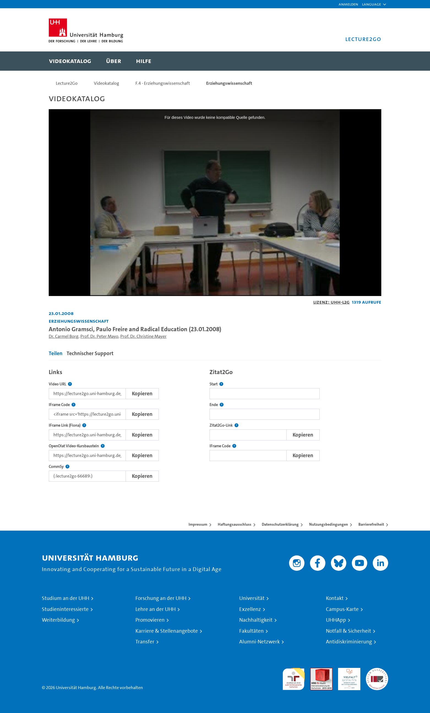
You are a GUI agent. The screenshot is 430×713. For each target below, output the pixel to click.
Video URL (60, 384)
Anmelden (348, 4)
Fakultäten (251, 631)
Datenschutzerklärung (280, 524)
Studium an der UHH (65, 598)
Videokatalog (106, 83)
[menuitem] (70, 61)
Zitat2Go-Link (223, 425)
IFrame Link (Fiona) (67, 425)
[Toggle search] (371, 61)
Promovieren (150, 620)
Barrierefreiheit (371, 524)
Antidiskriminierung (349, 641)
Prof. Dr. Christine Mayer (143, 336)
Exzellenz (250, 609)
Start (216, 384)
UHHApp (336, 620)
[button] (371, 4)
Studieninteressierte (65, 609)
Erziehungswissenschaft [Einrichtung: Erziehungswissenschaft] (78, 320)
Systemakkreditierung (377, 671)
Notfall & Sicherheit (348, 631)
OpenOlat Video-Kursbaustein (77, 446)
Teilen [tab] (55, 353)
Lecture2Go (67, 83)
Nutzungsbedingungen (328, 524)
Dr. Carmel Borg (63, 336)
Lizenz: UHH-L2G (331, 301)
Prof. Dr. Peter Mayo (99, 336)
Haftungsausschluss (234, 524)
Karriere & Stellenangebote (166, 631)
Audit (315, 671)
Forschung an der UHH (160, 598)
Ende (216, 405)
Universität (252, 598)
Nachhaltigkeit (256, 620)
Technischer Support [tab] (90, 353)
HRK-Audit (348, 671)
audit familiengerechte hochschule (293, 677)
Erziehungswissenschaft (229, 83)
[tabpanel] (215, 424)
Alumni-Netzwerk (259, 641)
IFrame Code (62, 405)
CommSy (59, 467)
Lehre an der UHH (155, 609)
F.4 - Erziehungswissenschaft (162, 83)
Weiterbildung (58, 620)
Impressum (198, 524)
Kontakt (335, 598)
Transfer (144, 641)
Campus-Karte (342, 609)
